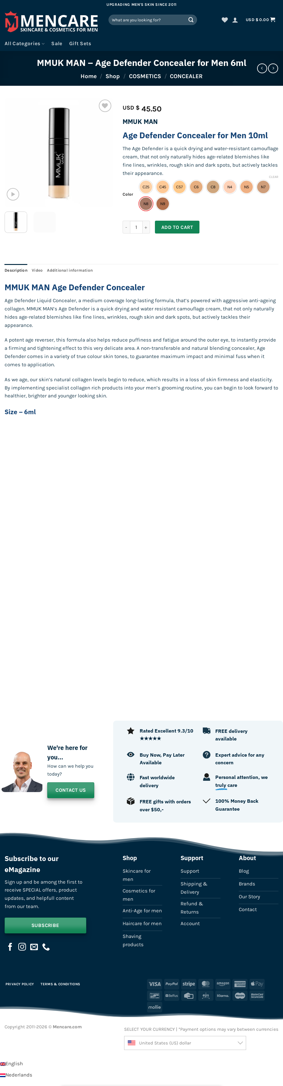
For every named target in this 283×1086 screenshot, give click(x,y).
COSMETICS (145, 76)
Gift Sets (80, 43)
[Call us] (46, 947)
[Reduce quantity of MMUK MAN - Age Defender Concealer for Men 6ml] (126, 227)
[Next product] (262, 68)
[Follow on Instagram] (22, 947)
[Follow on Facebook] (10, 947)
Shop (113, 76)
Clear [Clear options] (273, 177)
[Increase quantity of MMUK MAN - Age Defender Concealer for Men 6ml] (146, 227)
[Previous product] (273, 68)
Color (128, 194)
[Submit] (191, 19)
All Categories (25, 44)
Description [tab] (16, 270)
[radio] (146, 187)
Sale (56, 43)
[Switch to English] (11, 1063)
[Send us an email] (34, 947)
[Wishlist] (225, 20)
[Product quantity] (136, 227)
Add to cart (177, 227)
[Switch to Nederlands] (16, 1075)
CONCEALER (186, 76)
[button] (235, 20)
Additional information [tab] (70, 270)
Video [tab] (37, 270)
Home (89, 76)
